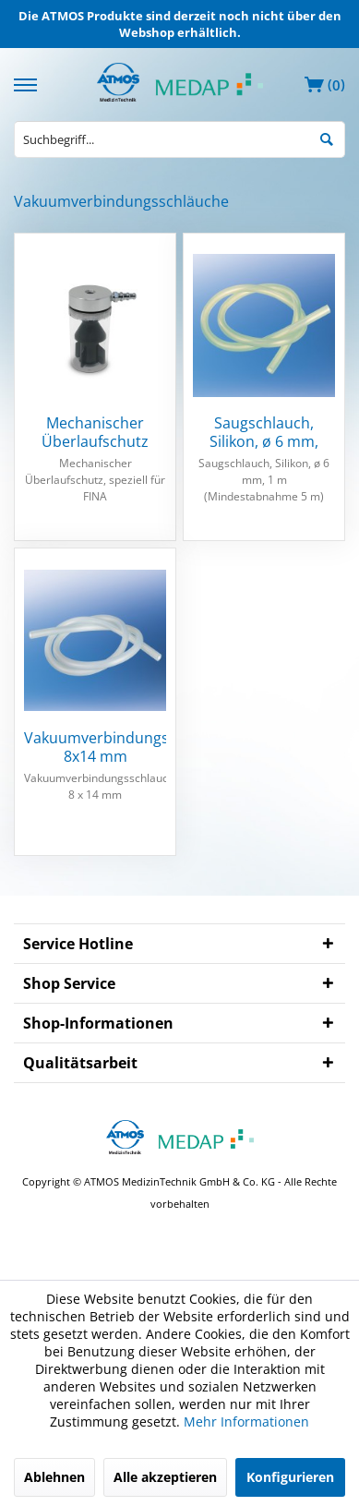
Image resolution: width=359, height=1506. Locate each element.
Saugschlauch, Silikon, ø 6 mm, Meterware (263, 432)
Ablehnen (54, 1477)
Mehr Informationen (246, 1421)
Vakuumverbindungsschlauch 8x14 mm (95, 747)
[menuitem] (28, 82)
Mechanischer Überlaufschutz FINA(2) (95, 432)
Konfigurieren (290, 1477)
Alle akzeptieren (165, 1477)
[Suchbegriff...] (179, 139)
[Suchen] (326, 138)
